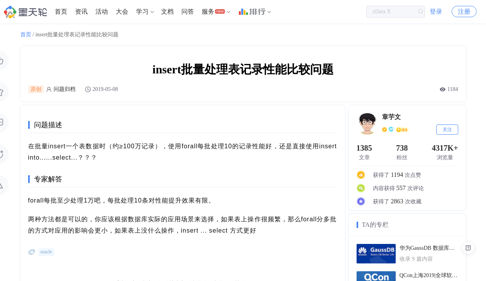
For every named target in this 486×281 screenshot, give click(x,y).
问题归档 (64, 89)
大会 (122, 11)
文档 (167, 11)
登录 (436, 11)
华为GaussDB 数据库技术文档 (429, 248)
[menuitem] (61, 11)
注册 (464, 11)
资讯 (81, 11)
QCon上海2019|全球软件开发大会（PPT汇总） (429, 275)
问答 (187, 11)
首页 (61, 11)
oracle (46, 251)
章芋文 (391, 117)
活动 (101, 11)
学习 (142, 11)
